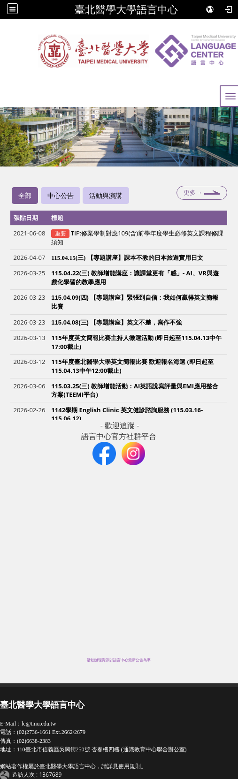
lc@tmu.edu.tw (39, 723)
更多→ (193, 192)
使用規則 (129, 766)
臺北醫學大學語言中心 (126, 9)
